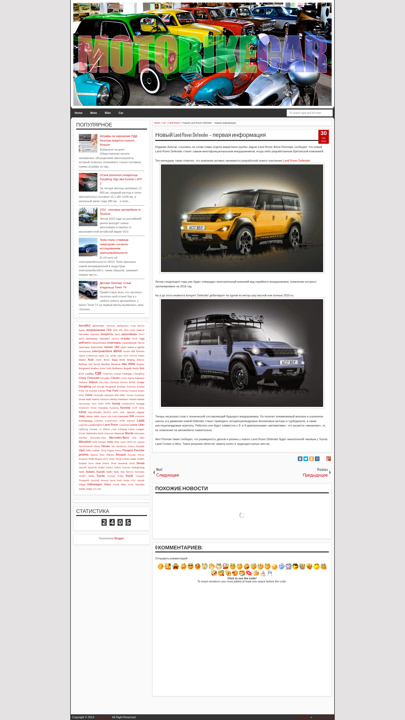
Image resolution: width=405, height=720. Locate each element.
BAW (122, 359)
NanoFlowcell (85, 446)
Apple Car (104, 355)
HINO (101, 403)
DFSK (132, 382)
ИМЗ (126, 330)
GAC (81, 395)
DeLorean (104, 382)
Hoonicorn (84, 408)
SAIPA (140, 458)
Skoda (140, 463)
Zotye (89, 488)
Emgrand (110, 386)
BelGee (83, 364)
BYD (81, 373)
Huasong (114, 408)
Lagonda (83, 425)
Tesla (91, 475)
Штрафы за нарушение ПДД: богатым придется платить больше (119, 140)
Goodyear (139, 395)
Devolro (124, 382)
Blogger (119, 538)
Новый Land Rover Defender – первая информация (210, 135)
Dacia (131, 378)
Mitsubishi (85, 441)
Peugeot (127, 450)
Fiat (108, 390)
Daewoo (139, 378)
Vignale (140, 480)
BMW (131, 364)
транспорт (97, 347)
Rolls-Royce (95, 458)
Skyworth (92, 467)
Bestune (115, 364)
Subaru (90, 471)
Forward (133, 391)
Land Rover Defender (296, 160)
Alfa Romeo (137, 351)
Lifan (141, 424)
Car (121, 112)
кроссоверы (129, 334)
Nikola (97, 446)
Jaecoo (131, 412)
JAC (122, 412)
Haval (132, 399)
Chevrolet (93, 377)
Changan (127, 373)
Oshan (96, 450)
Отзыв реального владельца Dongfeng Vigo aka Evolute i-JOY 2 (121, 179)
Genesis (108, 395)
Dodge (140, 382)
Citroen (115, 377)
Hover (94, 408)
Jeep (82, 416)
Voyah (116, 484)
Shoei (114, 463)
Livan (114, 429)
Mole (94, 442)
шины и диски (135, 347)
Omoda (140, 446)
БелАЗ (140, 326)
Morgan (102, 442)
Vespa (126, 480)
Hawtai (140, 399)
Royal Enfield (122, 459)
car (98, 373)
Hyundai (125, 407)
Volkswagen (94, 484)
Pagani (110, 450)
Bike (108, 112)
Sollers (117, 467)
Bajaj (115, 359)
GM (116, 395)
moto (110, 441)
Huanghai (103, 408)
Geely (89, 395)
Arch (125, 355)
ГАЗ (108, 329)
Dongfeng (85, 386)
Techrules (139, 472)
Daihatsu (83, 382)
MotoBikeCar (103, 717)
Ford (115, 390)
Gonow (130, 395)
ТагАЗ (140, 342)
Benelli (97, 364)
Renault (121, 454)
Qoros (94, 454)
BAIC (107, 359)
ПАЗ (134, 338)
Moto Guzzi (120, 442)
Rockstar (83, 459)
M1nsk (82, 433)
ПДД (141, 338)
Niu (113, 446)
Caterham (108, 374)
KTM (122, 420)
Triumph (111, 476)
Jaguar (140, 412)
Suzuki (100, 471)
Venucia (104, 480)
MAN (101, 433)
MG (135, 437)
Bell (90, 364)
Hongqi (140, 403)
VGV (133, 480)
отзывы (125, 338)
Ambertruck (92, 355)
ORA (88, 450)
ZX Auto (97, 489)
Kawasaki (123, 416)
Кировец (94, 334)
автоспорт (98, 325)
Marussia (109, 433)
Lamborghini (95, 424)
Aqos (119, 355)
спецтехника (98, 342)
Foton (141, 390)
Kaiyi (114, 416)
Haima (95, 399)
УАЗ (116, 347)
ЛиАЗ (141, 334)
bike (124, 364)
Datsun (93, 382)
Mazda (129, 433)
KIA (131, 416)
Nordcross (121, 446)
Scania (83, 463)
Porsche (139, 450)
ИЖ (120, 330)
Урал (124, 347)
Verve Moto (116, 480)
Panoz (118, 450)
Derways (114, 382)
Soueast (126, 467)
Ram (102, 455)
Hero (94, 403)
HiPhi (108, 403)
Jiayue (103, 416)
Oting (103, 450)
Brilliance (117, 368)
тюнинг (108, 347)
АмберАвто (122, 326)
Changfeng (138, 374)
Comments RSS (323, 717)
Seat (97, 463)
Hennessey (84, 403)
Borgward (84, 368)
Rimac (141, 455)
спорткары (114, 342)
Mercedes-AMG (98, 438)
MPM (129, 442)
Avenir (99, 360)
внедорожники (95, 329)
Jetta (96, 416)
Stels (81, 471)
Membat (83, 438)
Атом (133, 326)
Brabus (95, 368)
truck (129, 476)
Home (79, 112)
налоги (115, 338)
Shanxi (105, 463)
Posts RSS (303, 717)
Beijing (131, 359)
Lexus (133, 424)
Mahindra (91, 433)
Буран (82, 330)
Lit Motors (104, 429)
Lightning (83, 429)
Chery (82, 377)
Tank (116, 471)
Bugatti (128, 368)
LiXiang (122, 429)
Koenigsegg (85, 420)
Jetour (89, 416)
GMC (123, 395)
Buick (136, 368)
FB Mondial (91, 391)
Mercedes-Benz (119, 437)
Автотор (110, 326)
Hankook (104, 399)
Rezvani (132, 455)
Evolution (131, 386)
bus (142, 368)
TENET (82, 476)
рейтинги (85, 342)
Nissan (105, 446)
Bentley (106, 364)
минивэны (92, 338)
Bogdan (140, 364)
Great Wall (85, 399)
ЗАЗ (115, 330)
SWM (109, 471)
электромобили (102, 351)
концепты (107, 334)
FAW (81, 390)
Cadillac (89, 373)
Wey (123, 484)
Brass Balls (105, 368)
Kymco (131, 420)
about (117, 351)
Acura (126, 351)
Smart (101, 467)
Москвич (105, 338)
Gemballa (99, 395)
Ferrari (101, 390)
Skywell (83, 467)
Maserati (119, 433)
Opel (82, 450)
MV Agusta (138, 442)
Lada (140, 420)
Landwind (124, 425)
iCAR (134, 408)
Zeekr (82, 488)
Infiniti (82, 412)
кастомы (84, 334)
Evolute (121, 386)
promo (83, 454)
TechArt (130, 472)
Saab (133, 458)
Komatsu (98, 421)
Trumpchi (84, 480)
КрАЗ (117, 334)
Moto (93, 112)
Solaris (109, 467)
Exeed (140, 386)
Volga (82, 484)
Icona (141, 408)
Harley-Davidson (119, 399)
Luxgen (140, 429)
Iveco (115, 412)
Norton (131, 446)
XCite (131, 484)
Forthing (123, 391)
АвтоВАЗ (84, 325)
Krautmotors (111, 421)
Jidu (109, 416)
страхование (129, 342)
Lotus (131, 429)
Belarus (140, 360)
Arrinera (133, 355)
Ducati (100, 386)
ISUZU (107, 412)
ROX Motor (109, 459)
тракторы (84, 347)
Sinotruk (122, 463)
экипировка (85, 351)
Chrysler (105, 378)
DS (94, 386)
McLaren (139, 433)
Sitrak (132, 463)
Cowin (124, 378)
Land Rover (110, 424)
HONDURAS (128, 403)
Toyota (100, 475)
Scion (91, 463)
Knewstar (139, 416)
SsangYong (137, 467)
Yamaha (139, 484)
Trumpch (140, 476)
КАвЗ (132, 330)
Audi (91, 359)
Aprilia (113, 355)
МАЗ (81, 338)
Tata (122, 472)
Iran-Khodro (95, 412)
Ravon (110, 454)
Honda (116, 403)
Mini (142, 437)
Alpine (82, 355)
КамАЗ (140, 330)
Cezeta (117, 374)
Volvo (107, 484)
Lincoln (93, 429)
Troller (120, 476)
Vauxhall (95, 480)
